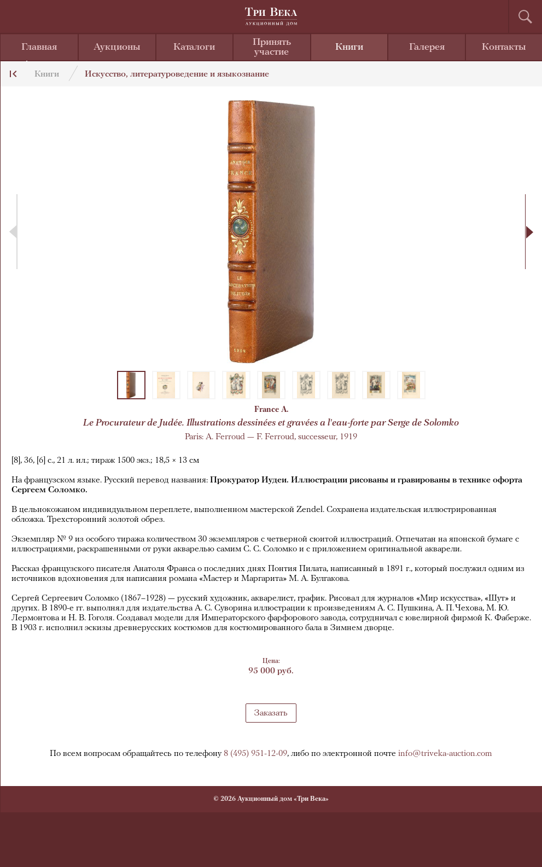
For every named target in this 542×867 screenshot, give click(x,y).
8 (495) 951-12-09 (255, 753)
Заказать (271, 713)
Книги (349, 47)
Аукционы (117, 47)
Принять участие (272, 47)
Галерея (427, 47)
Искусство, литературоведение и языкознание (177, 74)
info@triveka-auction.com (445, 753)
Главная (39, 47)
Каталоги (194, 47)
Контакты (504, 47)
